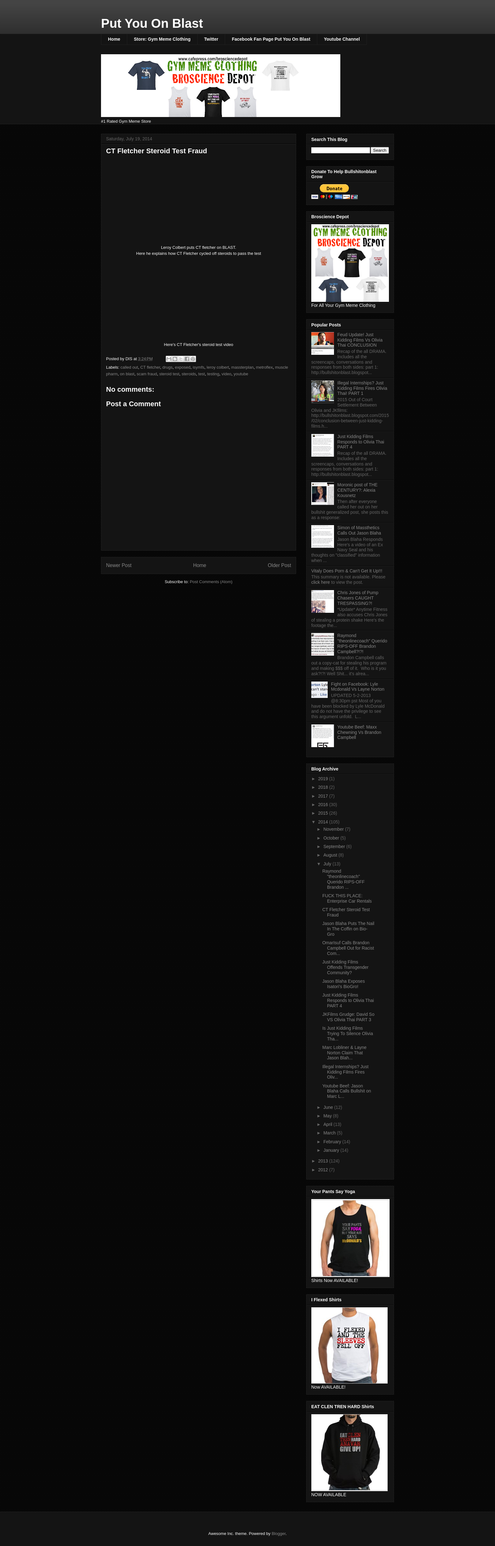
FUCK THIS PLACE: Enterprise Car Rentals (347, 898)
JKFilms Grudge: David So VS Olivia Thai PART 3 (348, 1017)
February (332, 1141)
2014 (323, 821)
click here (321, 582)
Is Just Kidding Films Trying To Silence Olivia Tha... (347, 1033)
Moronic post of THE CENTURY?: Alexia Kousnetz (357, 490)
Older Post (279, 565)
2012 (323, 1169)
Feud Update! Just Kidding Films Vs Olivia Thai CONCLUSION (360, 340)
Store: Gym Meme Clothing (162, 39)
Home (114, 39)
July (327, 863)
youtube (241, 374)
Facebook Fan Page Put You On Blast (271, 39)
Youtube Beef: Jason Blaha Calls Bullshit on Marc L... (346, 1091)
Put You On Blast (152, 23)
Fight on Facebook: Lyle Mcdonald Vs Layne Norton (358, 687)
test (201, 374)
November (334, 829)
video (226, 374)
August (330, 855)
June (328, 1107)
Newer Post (119, 565)
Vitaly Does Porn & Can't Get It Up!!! (346, 570)
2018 (323, 787)
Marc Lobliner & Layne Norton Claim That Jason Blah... (344, 1053)
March (330, 1132)
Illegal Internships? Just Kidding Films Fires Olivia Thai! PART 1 (362, 388)
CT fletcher (150, 367)
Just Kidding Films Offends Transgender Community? (345, 967)
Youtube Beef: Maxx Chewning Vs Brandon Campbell (359, 732)
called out (129, 367)
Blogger (278, 1533)
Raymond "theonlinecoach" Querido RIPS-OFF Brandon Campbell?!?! (362, 643)
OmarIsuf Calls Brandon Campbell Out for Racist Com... (348, 948)
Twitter (211, 39)
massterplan (242, 367)
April (328, 1124)
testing (213, 374)
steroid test (169, 374)
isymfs (198, 367)
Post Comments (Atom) (211, 581)
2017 (323, 796)
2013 (323, 1160)
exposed (182, 367)
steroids (189, 374)
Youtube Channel (342, 39)
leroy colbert (218, 367)
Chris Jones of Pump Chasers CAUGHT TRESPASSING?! (358, 598)
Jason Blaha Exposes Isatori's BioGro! (343, 984)
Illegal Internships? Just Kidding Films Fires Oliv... (345, 1072)
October (331, 837)
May (328, 1115)
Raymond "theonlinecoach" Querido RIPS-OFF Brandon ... (343, 879)
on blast (127, 374)
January (331, 1150)
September (334, 846)
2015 (323, 813)
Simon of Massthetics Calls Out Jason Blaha (359, 530)
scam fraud (147, 374)
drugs (167, 367)
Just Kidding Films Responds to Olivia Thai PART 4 (360, 442)
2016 (323, 804)
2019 (323, 778)
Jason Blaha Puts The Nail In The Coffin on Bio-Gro (348, 929)
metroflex (264, 367)
